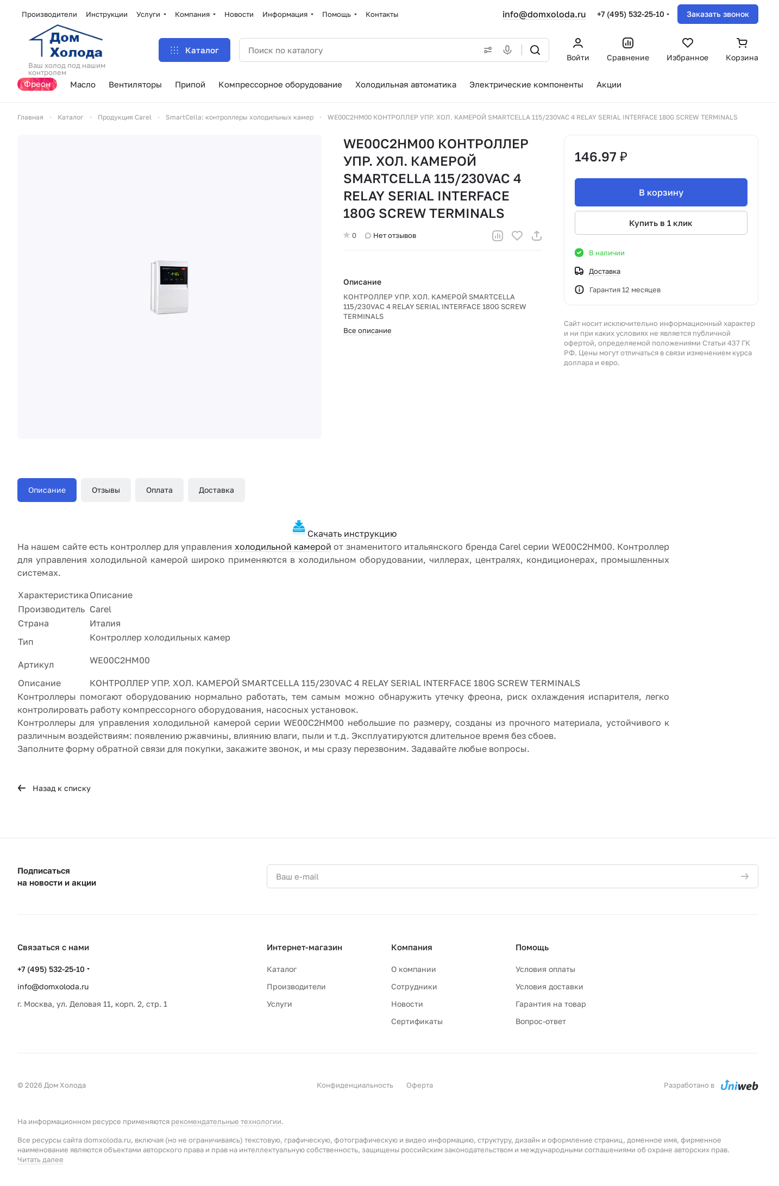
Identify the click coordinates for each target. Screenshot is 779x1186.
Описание (47, 489)
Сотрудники (414, 986)
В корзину (661, 192)
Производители (296, 986)
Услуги (279, 1003)
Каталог (282, 969)
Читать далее (40, 1159)
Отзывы (106, 489)
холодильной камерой (283, 546)
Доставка (216, 489)
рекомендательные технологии (226, 1121)
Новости (407, 1003)
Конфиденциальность (355, 1085)
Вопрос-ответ (541, 1021)
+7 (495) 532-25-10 (630, 13)
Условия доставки (549, 986)
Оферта (419, 1085)
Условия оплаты (545, 969)
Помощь (532, 947)
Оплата (159, 489)
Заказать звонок (718, 13)
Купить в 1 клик (661, 223)
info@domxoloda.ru (544, 14)
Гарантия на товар (551, 1003)
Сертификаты (417, 1021)
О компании (413, 969)
